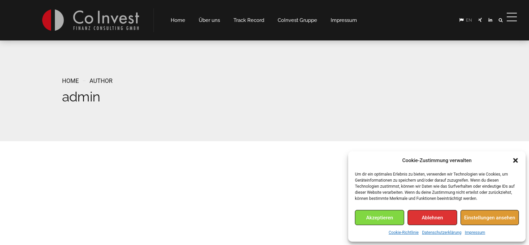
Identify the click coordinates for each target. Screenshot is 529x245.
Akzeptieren (379, 218)
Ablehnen (432, 218)
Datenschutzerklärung (442, 232)
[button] (515, 160)
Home (70, 81)
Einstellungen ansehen (489, 218)
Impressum (475, 232)
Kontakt (304, 227)
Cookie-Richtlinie (404, 232)
